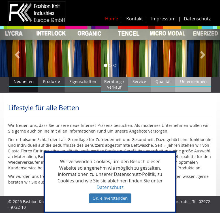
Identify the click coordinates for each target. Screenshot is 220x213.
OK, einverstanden (110, 198)
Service (139, 81)
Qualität (163, 81)
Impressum (163, 19)
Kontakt (134, 19)
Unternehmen (193, 81)
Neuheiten (24, 81)
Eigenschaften (82, 81)
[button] (16, 53)
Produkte (51, 81)
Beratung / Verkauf (114, 84)
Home (111, 19)
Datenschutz (197, 19)
